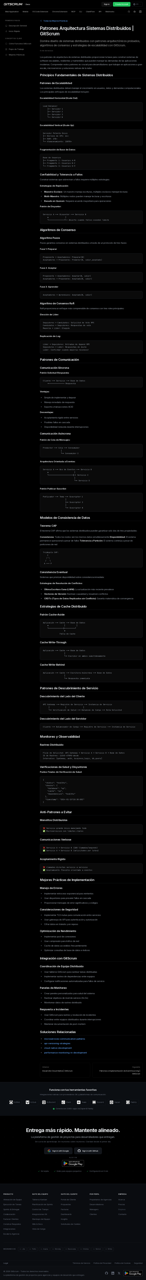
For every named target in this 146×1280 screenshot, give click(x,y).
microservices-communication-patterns (64, 1038)
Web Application (12, 12)
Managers (94, 1209)
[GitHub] (107, 1273)
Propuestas (66, 1204)
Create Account (121, 4)
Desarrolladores (97, 1204)
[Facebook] (134, 11)
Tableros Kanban (39, 1199)
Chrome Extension (59, 12)
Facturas (65, 1209)
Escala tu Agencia (11, 1234)
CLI (80, 12)
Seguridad (138, 1263)
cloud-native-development (58, 1048)
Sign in (106, 4)
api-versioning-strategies (57, 1043)
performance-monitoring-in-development (65, 1052)
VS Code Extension (40, 12)
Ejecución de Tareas (12, 1204)
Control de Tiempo (40, 1209)
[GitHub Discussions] (129, 11)
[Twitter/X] (119, 1273)
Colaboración (9, 1214)
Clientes (93, 1214)
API (100, 12)
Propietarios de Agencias (101, 1199)
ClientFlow (90, 12)
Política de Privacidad (102, 1263)
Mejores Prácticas (15, 55)
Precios (121, 1204)
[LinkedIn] (140, 11)
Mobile (25, 12)
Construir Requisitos (12, 1224)
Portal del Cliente (68, 1199)
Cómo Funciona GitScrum (18, 43)
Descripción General (16, 25)
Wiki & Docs (37, 1224)
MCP (73, 12)
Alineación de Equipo (12, 1199)
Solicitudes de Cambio (70, 1224)
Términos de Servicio (81, 1263)
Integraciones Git (39, 1214)
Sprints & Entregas (11, 1209)
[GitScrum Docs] (16, 4)
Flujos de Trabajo (14, 49)
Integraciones (9, 1229)
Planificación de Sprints (42, 1204)
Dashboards (66, 1214)
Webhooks (109, 12)
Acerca (121, 1199)
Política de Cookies (123, 1263)
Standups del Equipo (41, 1219)
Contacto (122, 1214)
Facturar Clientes (10, 1219)
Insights (64, 1219)
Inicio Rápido (12, 31)
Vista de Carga (38, 1229)
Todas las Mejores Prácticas (54, 21)
